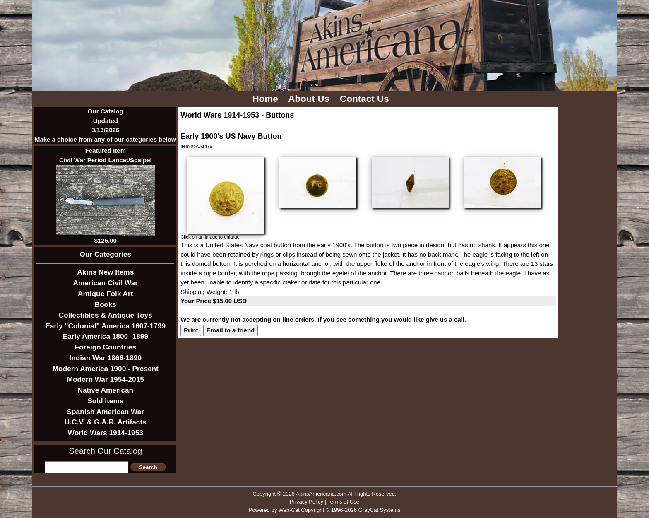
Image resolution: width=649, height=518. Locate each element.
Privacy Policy (306, 502)
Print (191, 330)
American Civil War (105, 283)
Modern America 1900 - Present (106, 368)
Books (105, 304)
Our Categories (106, 254)
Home (266, 99)
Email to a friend (231, 330)
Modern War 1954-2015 (105, 379)
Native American (105, 390)
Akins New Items (105, 272)
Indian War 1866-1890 (105, 358)
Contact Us (366, 99)
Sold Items (105, 401)
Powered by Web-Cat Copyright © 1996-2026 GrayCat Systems (324, 510)
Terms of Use (343, 502)
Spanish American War (105, 411)
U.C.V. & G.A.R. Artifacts (106, 422)
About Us (310, 99)
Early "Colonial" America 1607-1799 (105, 326)
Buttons (280, 115)
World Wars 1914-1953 (105, 433)
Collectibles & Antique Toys (105, 315)
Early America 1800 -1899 (105, 336)
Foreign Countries (105, 347)
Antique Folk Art (105, 293)
